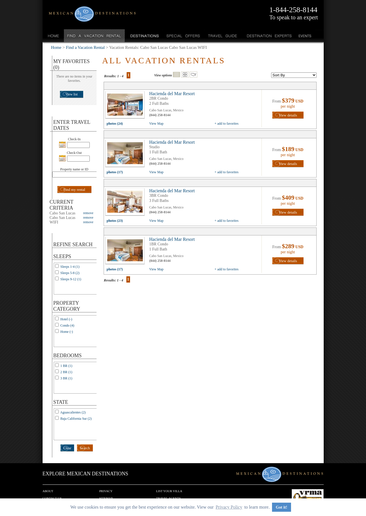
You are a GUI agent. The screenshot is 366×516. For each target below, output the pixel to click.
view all (126, 106)
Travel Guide (223, 35)
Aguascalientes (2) (73, 412)
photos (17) (115, 172)
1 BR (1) (66, 366)
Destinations (144, 35)
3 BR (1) (66, 378)
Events (304, 35)
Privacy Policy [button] (229, 507)
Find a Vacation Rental (94, 35)
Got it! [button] (281, 507)
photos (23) (115, 221)
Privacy (106, 491)
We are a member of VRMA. (308, 497)
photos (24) (115, 124)
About (48, 491)
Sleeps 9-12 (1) (70, 279)
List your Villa (169, 491)
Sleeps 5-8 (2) (70, 273)
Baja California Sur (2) (76, 419)
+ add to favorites (227, 124)
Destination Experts (268, 35)
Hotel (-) (66, 319)
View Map (156, 124)
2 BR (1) (66, 372)
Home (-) (66, 332)
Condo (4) (67, 325)
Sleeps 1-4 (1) (70, 267)
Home (53, 35)
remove (88, 213)
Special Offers (183, 35)
